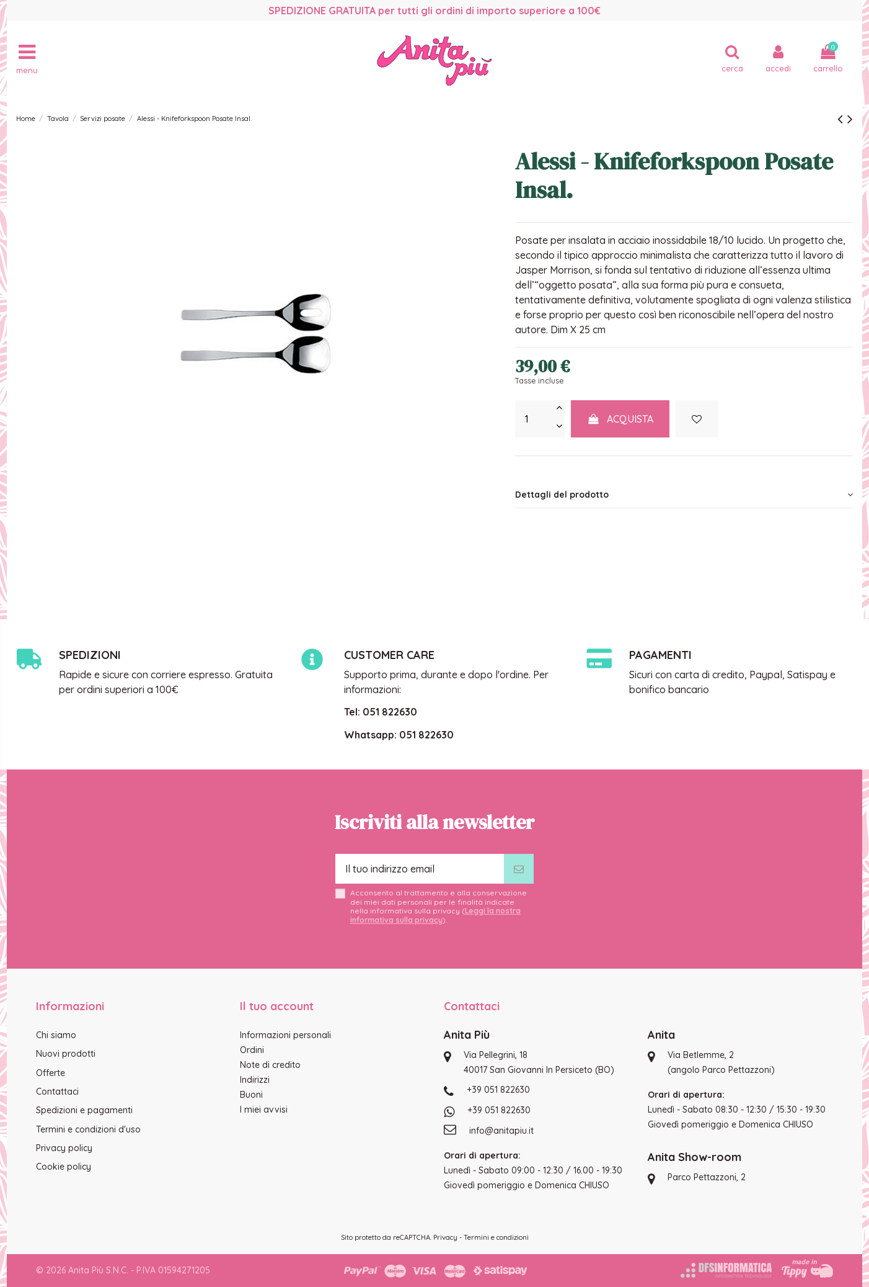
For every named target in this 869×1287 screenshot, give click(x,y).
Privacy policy (64, 1148)
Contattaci (57, 1091)
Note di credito (270, 1064)
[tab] (684, 494)
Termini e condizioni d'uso (88, 1129)
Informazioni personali (285, 1035)
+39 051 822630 (498, 1089)
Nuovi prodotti (65, 1053)
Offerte (50, 1072)
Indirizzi (255, 1079)
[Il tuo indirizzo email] (419, 869)
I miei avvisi (264, 1109)
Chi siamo (56, 1035)
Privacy (445, 1237)
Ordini (252, 1050)
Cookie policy (63, 1166)
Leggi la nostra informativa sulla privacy (435, 915)
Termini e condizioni (496, 1237)
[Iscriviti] (519, 869)
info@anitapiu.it (501, 1130)
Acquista (620, 419)
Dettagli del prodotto (684, 494)
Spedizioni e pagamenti (84, 1110)
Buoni (251, 1094)
